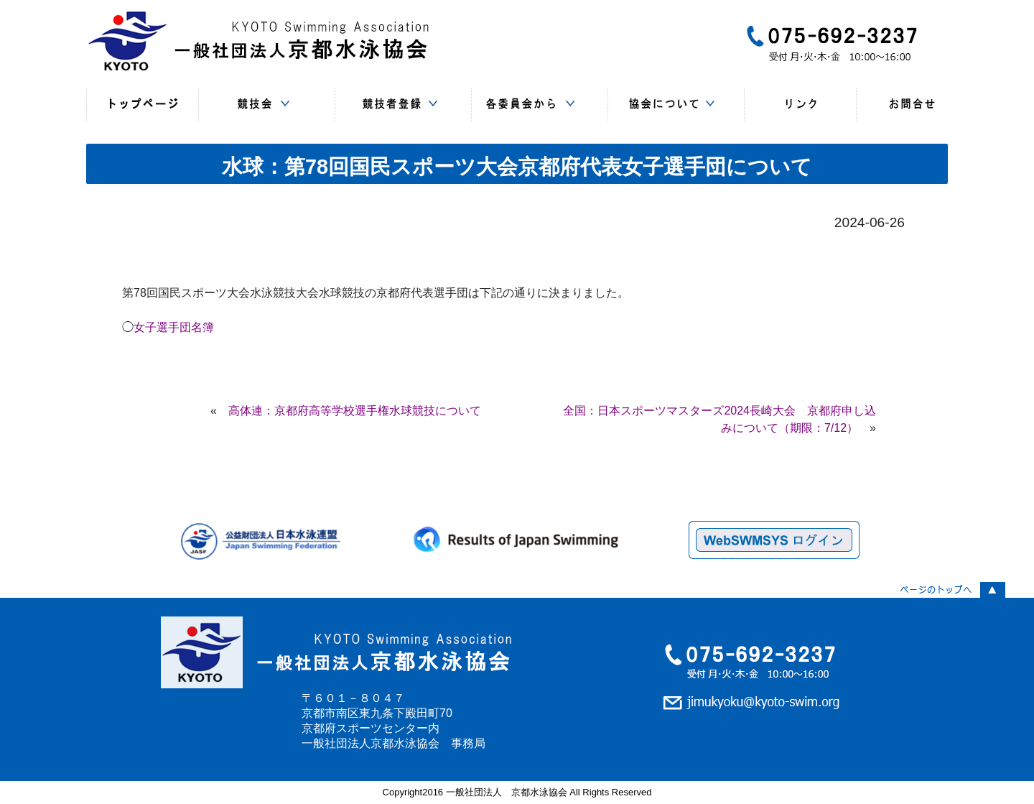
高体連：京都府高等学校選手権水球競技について (354, 411)
